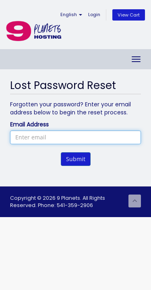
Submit (75, 159)
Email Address (29, 124)
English (71, 14)
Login (94, 14)
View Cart (129, 15)
